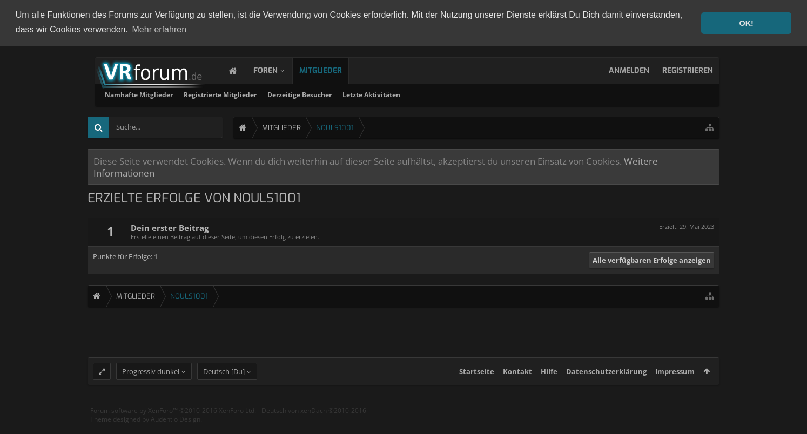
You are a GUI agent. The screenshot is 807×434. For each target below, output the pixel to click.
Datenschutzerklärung (606, 381)
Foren (276, 69)
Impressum (675, 381)
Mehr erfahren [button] (159, 29)
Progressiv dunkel (150, 381)
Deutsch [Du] (224, 381)
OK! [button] (746, 23)
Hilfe (549, 381)
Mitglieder (331, 69)
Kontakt (517, 381)
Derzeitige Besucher (438, 93)
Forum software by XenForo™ (173, 420)
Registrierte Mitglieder (358, 93)
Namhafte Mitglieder (277, 93)
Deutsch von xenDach (313, 420)
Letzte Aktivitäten (510, 93)
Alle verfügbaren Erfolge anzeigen (652, 259)
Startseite (476, 381)
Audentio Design (175, 428)
